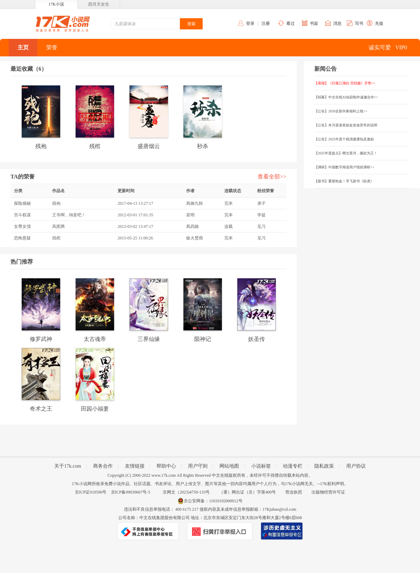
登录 (250, 23)
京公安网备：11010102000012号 (213, 500)
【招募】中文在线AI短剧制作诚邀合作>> (346, 97)
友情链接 (135, 466)
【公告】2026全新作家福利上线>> (340, 111)
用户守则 (198, 466)
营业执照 (293, 492)
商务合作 (103, 466)
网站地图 (229, 466)
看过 (290, 23)
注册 (265, 23)
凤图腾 (58, 226)
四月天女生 (98, 4)
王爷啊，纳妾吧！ (69, 214)
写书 (359, 23)
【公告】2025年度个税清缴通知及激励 (344, 139)
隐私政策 (324, 466)
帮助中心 (166, 466)
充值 (379, 23)
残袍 (56, 203)
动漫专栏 (292, 466)
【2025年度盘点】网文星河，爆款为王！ (345, 153)
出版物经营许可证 (328, 492)
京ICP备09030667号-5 (130, 492)
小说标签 (261, 466)
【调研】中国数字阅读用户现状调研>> (344, 167)
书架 (314, 23)
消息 (337, 23)
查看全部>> (272, 177)
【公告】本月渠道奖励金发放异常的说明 (345, 125)
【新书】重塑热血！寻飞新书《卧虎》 (344, 181)
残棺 (56, 238)
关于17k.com (67, 466)
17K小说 (56, 4)
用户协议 (356, 466)
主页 (23, 47)
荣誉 (51, 47)
